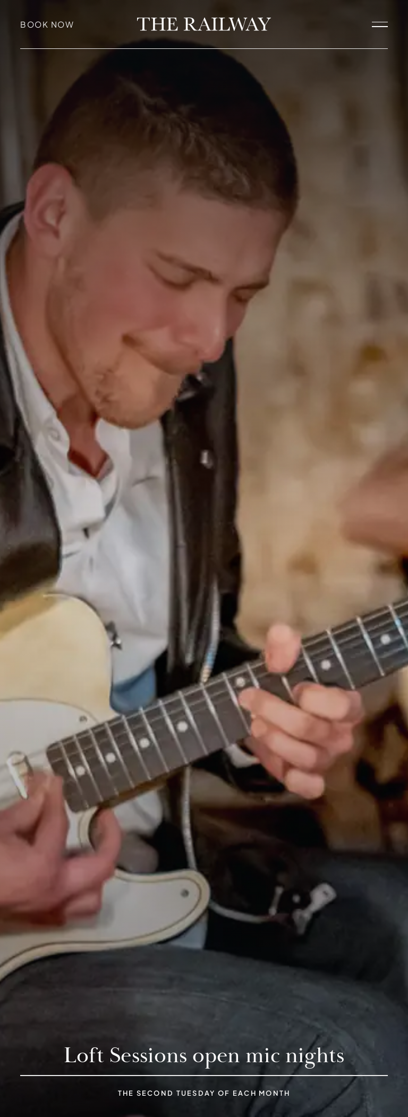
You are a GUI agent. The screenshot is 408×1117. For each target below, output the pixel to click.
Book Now (47, 24)
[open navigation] (380, 24)
